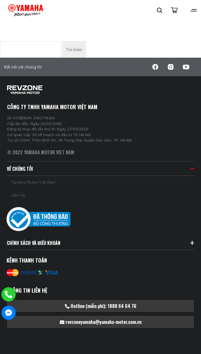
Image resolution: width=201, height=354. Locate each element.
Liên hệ (18, 195)
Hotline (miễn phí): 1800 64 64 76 (100, 306)
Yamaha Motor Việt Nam (33, 182)
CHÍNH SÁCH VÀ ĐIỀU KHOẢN (100, 243)
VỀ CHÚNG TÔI (100, 168)
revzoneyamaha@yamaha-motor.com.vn (100, 321)
